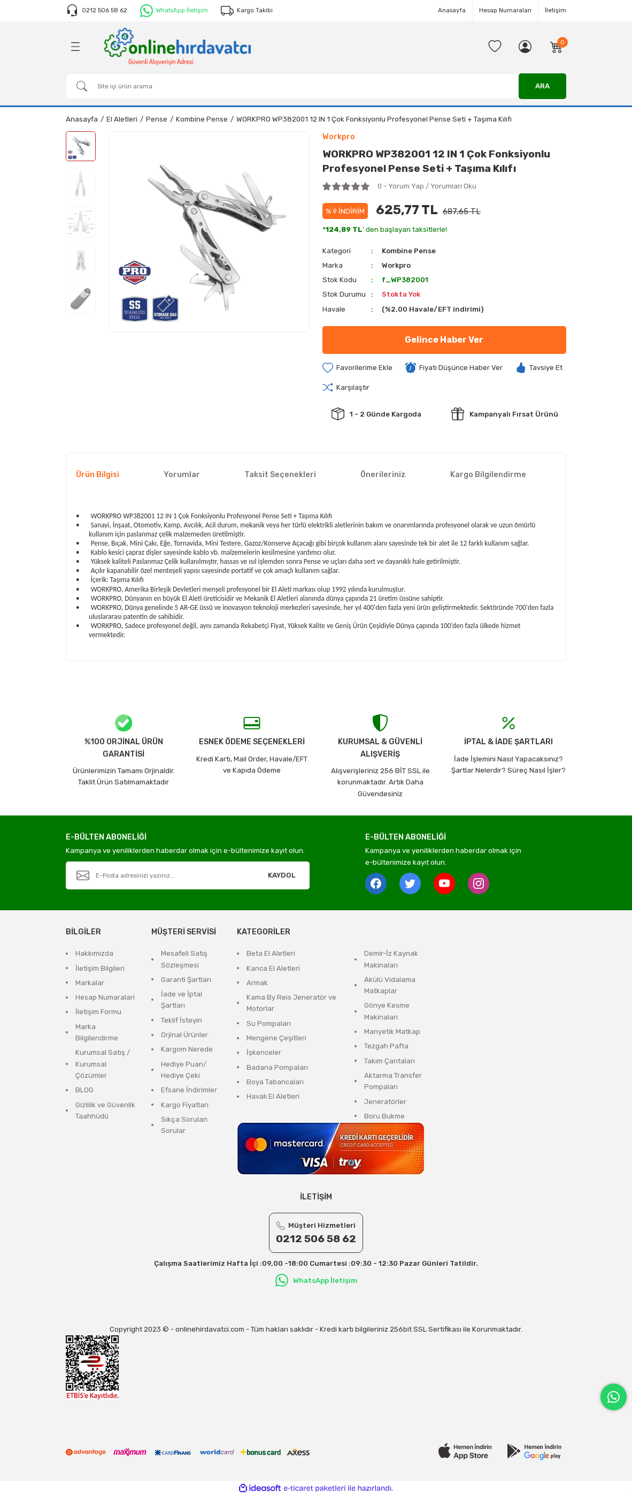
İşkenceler (263, 1053)
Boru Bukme (384, 1116)
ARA (542, 86)
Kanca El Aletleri (273, 968)
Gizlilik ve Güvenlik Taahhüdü (105, 1110)
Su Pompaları (268, 1023)
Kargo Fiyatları (185, 1105)
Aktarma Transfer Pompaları (393, 1081)
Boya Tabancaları (275, 1082)
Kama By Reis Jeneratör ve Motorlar (291, 1003)
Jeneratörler (385, 1102)
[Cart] (556, 46)
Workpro (396, 265)
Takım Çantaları (389, 1061)
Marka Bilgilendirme (96, 1032)
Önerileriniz (383, 474)
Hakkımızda (94, 953)
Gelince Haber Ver (444, 340)
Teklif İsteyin (181, 1020)
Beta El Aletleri (270, 953)
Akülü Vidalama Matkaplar (389, 985)
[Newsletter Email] (188, 875)
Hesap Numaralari (105, 997)
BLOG (84, 1090)
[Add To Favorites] (357, 368)
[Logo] (177, 46)
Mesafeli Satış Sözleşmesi (184, 959)
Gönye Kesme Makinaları (387, 1011)
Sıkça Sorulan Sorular (184, 1125)
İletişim (555, 10)
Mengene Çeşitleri (276, 1038)
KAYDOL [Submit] (282, 875)
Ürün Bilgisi (97, 474)
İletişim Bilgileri (100, 968)
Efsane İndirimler (189, 1090)
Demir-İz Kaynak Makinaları (391, 959)
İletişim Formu (98, 1012)
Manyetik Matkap (392, 1031)
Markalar (89, 983)
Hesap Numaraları (505, 10)
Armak (257, 983)
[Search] (316, 86)
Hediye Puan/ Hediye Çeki (183, 1069)
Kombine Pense (409, 251)
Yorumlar (182, 474)
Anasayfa (452, 10)
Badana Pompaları (277, 1067)
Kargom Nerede (187, 1050)
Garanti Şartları (186, 980)
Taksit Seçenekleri (280, 474)
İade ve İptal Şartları (181, 999)
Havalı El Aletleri (272, 1096)
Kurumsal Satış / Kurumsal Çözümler (102, 1064)
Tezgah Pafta (386, 1046)
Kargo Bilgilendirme (488, 474)
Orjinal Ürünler (184, 1035)
